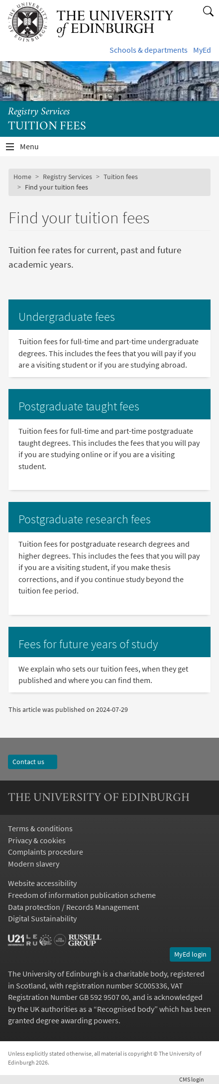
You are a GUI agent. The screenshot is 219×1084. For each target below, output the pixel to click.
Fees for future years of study (88, 644)
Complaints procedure (45, 852)
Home (22, 176)
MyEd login (190, 954)
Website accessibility (42, 883)
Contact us (32, 761)
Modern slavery (33, 864)
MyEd (202, 50)
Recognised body (125, 1009)
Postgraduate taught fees (78, 406)
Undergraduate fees (66, 316)
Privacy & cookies (37, 840)
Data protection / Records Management (73, 907)
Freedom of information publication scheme (82, 895)
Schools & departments (149, 50)
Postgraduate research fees (84, 519)
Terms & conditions (40, 828)
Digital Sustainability (42, 918)
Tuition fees (121, 176)
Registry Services (39, 112)
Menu (35, 149)
